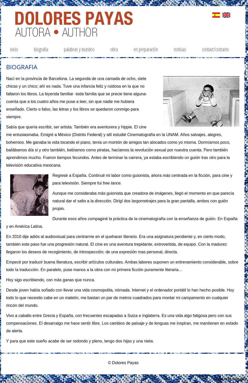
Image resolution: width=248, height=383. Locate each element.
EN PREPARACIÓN (146, 49)
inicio (14, 49)
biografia (41, 49)
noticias (180, 49)
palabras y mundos (79, 49)
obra (114, 49)
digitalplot (239, 379)
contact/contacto (215, 49)
